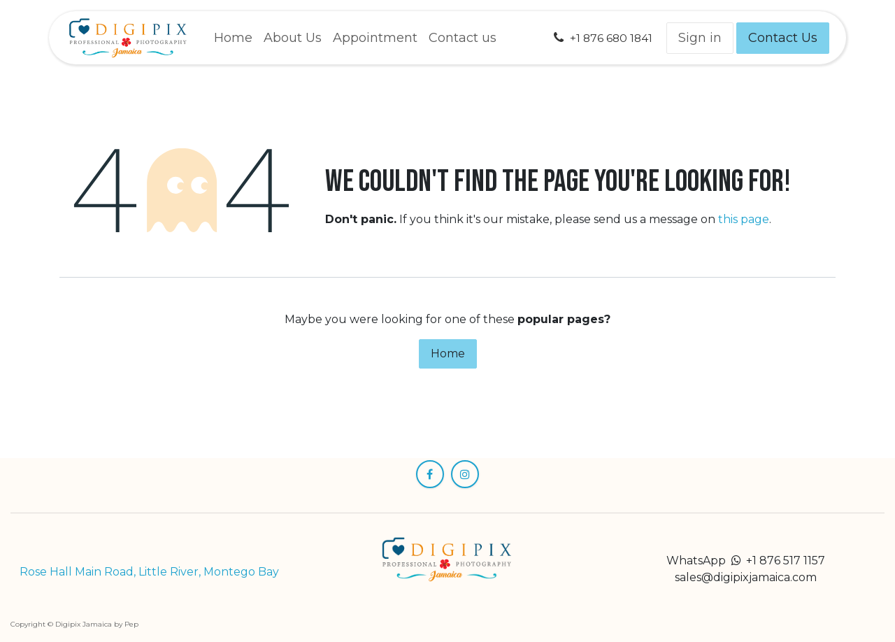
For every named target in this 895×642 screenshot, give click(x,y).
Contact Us (782, 37)
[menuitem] (233, 38)
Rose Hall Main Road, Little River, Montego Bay (149, 571)
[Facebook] (430, 474)
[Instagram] (465, 474)
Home (448, 353)
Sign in (700, 37)
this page (743, 219)
